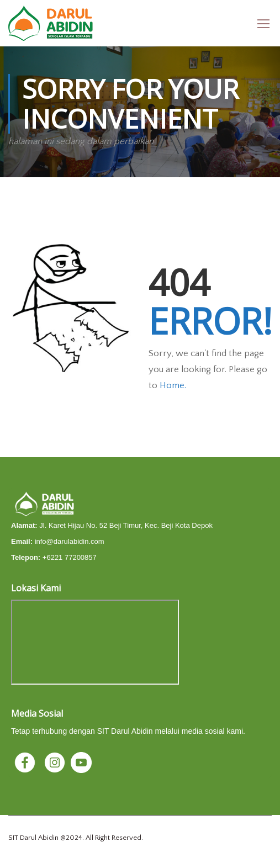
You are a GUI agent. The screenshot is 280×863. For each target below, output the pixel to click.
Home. (173, 385)
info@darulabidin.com (69, 541)
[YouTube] (81, 761)
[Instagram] (56, 761)
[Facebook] (26, 761)
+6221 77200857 (70, 557)
